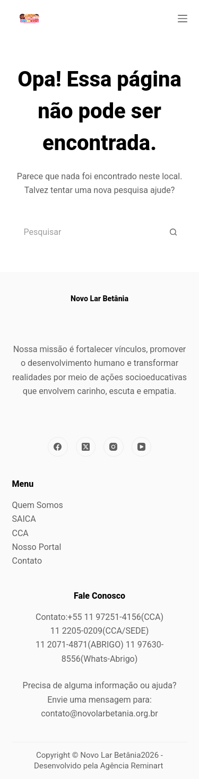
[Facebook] (58, 447)
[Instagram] (113, 447)
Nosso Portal (37, 547)
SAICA (24, 519)
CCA (20, 533)
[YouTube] (142, 447)
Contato (27, 561)
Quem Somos (37, 505)
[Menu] (182, 18)
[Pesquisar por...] (86, 232)
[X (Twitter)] (86, 447)
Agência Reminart (132, 766)
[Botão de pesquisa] (174, 232)
